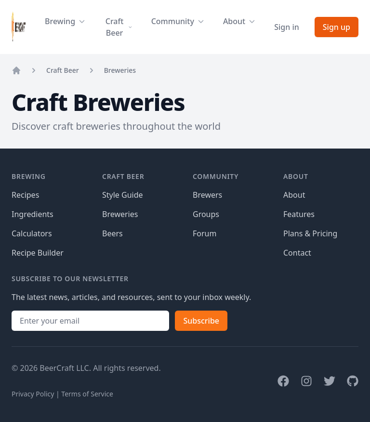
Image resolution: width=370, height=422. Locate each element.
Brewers (207, 195)
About (294, 195)
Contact (297, 252)
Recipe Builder (38, 252)
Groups (206, 214)
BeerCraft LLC (64, 368)
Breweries (120, 70)
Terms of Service (87, 393)
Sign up (336, 27)
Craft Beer (62, 70)
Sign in (286, 27)
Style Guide (122, 195)
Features (299, 214)
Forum (204, 233)
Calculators (32, 233)
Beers (112, 233)
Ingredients (32, 214)
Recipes (25, 195)
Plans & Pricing (310, 233)
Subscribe (201, 320)
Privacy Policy (33, 393)
